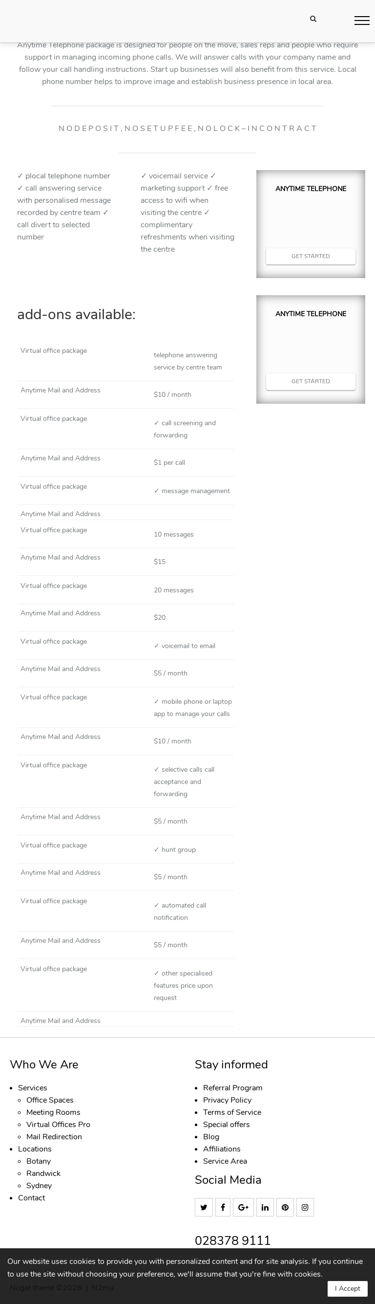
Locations (35, 1149)
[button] (362, 20)
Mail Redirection (54, 1136)
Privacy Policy (227, 1100)
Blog (211, 1136)
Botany (38, 1161)
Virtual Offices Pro (58, 1124)
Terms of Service (232, 1112)
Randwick (43, 1173)
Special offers (226, 1124)
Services (32, 1088)
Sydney (39, 1185)
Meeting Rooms (53, 1112)
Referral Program (233, 1088)
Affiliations (222, 1149)
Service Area (225, 1161)
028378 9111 (233, 1241)
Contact (31, 1198)
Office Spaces (50, 1100)
